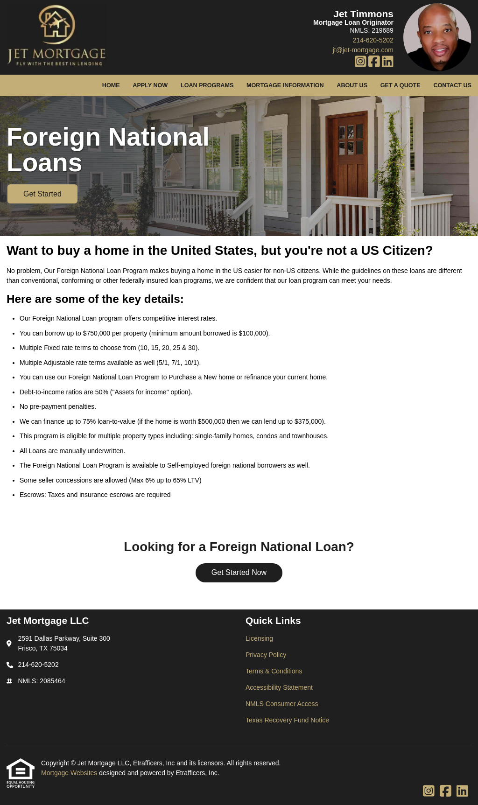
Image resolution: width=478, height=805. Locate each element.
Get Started (42, 194)
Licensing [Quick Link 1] (259, 638)
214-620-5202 (373, 40)
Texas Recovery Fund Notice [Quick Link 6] (287, 720)
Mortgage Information (285, 85)
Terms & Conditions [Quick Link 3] (274, 671)
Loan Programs (207, 85)
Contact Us (452, 85)
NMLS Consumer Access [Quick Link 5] (282, 703)
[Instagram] (360, 62)
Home (111, 85)
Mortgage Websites (70, 773)
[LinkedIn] (388, 62)
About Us (352, 85)
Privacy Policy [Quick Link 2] (266, 654)
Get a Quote (400, 85)
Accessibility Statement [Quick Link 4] (279, 687)
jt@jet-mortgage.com (363, 50)
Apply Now (150, 85)
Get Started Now (239, 572)
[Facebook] (374, 62)
